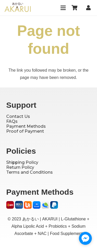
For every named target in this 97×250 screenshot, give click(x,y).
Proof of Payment (25, 131)
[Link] (89, 8)
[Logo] (17, 7)
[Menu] (63, 7)
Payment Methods (26, 126)
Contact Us (18, 116)
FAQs (12, 121)
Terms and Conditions (29, 172)
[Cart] (74, 8)
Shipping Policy (22, 162)
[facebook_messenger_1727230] (85, 238)
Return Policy (20, 167)
